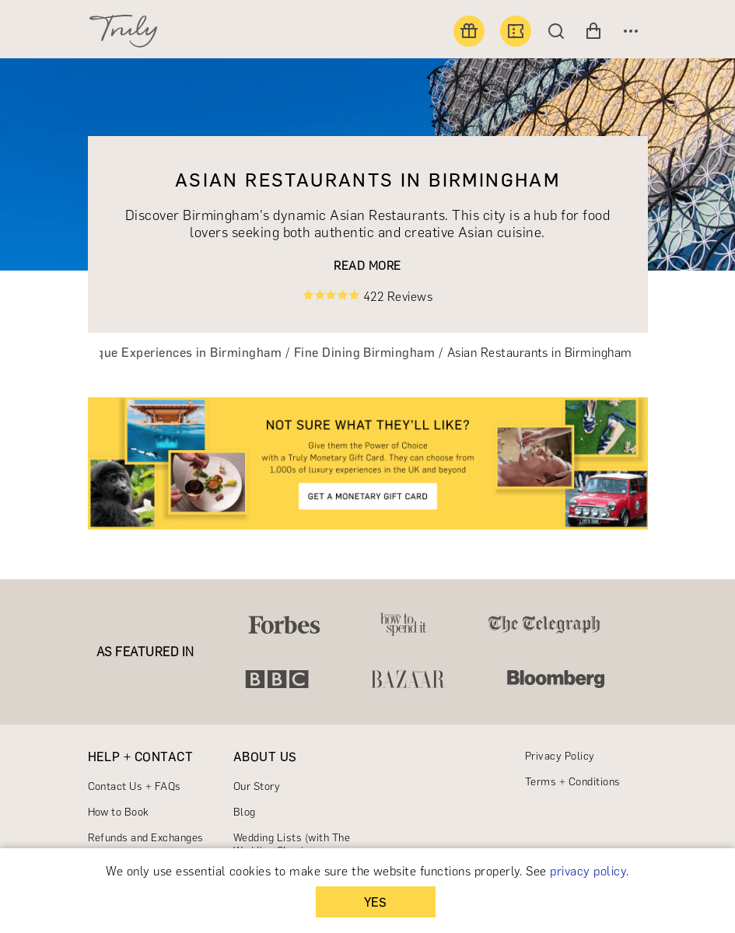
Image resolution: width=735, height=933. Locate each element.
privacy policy (588, 871)
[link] (368, 463)
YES (375, 902)
